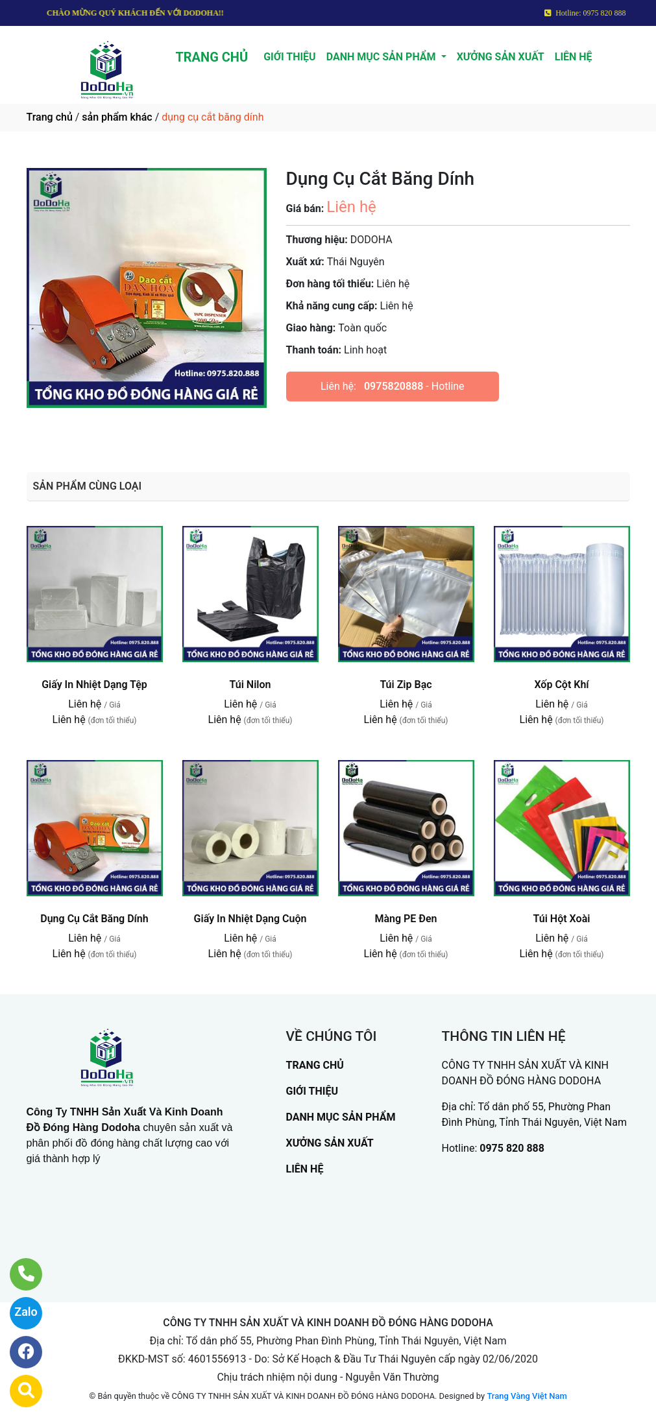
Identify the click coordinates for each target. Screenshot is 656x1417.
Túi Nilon (250, 684)
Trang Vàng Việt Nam (526, 1396)
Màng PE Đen (405, 918)
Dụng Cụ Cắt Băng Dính (94, 918)
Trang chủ (50, 117)
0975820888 (393, 386)
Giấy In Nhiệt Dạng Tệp (94, 684)
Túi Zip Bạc (405, 684)
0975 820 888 (512, 1148)
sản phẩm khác (117, 117)
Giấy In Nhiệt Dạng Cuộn (250, 918)
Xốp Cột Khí (561, 684)
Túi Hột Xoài (561, 918)
